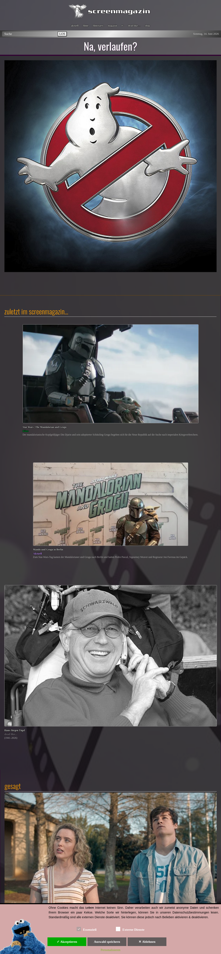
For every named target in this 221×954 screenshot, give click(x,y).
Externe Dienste (130, 928)
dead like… (134, 25)
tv (123, 25)
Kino (25, 431)
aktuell (75, 25)
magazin (112, 25)
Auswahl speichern (107, 941)
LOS (62, 34)
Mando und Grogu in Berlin (48, 549)
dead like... (10, 734)
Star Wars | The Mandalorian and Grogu (44, 427)
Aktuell (37, 553)
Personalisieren (110, 950)
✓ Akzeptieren (67, 941)
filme (85, 25)
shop (147, 25)
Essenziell (87, 928)
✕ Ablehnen (147, 941)
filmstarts (98, 25)
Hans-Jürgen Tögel (14, 730)
